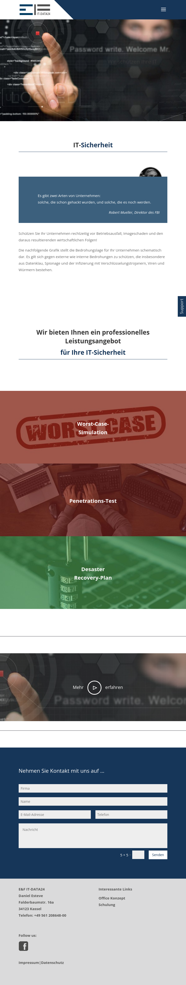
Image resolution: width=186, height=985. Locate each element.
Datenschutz (52, 962)
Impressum (29, 962)
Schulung (107, 904)
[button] (182, 306)
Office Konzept (112, 898)
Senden (158, 854)
